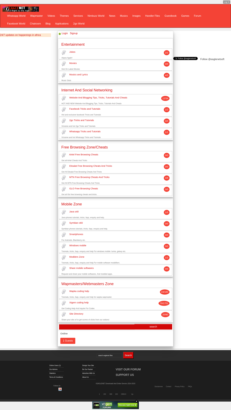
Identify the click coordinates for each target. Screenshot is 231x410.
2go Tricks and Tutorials (81, 120)
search (153, 326)
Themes (64, 16)
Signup (74, 33)
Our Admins (53, 369)
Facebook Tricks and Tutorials (84, 109)
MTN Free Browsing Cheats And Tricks (89, 177)
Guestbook (171, 16)
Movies (73, 63)
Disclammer (159, 386)
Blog (47, 23)
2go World (79, 23)
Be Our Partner (87, 369)
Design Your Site (88, 365)
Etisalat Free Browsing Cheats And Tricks (90, 166)
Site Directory (76, 314)
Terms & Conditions (56, 377)
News (112, 16)
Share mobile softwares (81, 268)
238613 (123, 394)
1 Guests (68, 340)
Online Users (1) (55, 365)
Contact (168, 386)
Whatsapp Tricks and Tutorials (84, 131)
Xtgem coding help (79, 302)
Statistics (52, 373)
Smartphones (76, 234)
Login (65, 33)
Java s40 (74, 211)
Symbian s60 (76, 223)
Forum (197, 16)
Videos (51, 16)
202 (104, 394)
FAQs (190, 386)
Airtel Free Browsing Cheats (83, 154)
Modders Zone (76, 256)
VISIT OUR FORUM (128, 369)
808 (111, 394)
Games (185, 16)
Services (78, 16)
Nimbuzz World (96, 16)
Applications (61, 23)
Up (132, 394)
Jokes (72, 52)
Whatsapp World (16, 16)
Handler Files (152, 16)
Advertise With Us (88, 373)
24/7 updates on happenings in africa (20, 35)
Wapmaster (36, 16)
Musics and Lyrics (78, 74)
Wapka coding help (79, 291)
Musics (124, 16)
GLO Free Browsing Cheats (83, 188)
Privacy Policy (179, 386)
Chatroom (35, 23)
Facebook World (16, 23)
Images (136, 16)
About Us (85, 377)
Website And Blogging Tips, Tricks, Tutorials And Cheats (98, 97)
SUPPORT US (125, 374)
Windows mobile (77, 245)
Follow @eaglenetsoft (212, 59)
